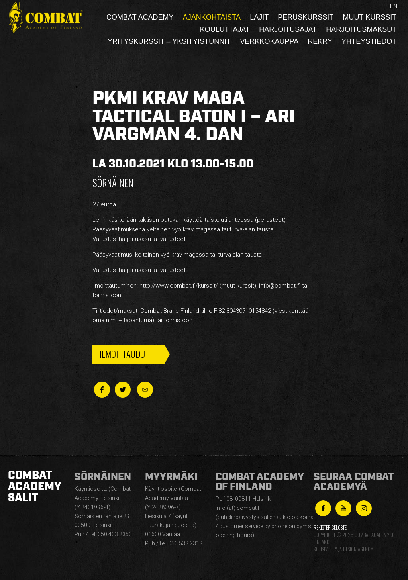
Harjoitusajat (288, 29)
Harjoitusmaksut (361, 29)
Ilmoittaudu (122, 354)
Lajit (259, 17)
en (393, 6)
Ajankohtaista (212, 17)
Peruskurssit (305, 17)
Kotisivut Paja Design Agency (343, 549)
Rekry (320, 41)
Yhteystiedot (368, 41)
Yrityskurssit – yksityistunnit (169, 41)
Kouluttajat (225, 29)
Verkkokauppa (269, 41)
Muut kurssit (370, 17)
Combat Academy (139, 17)
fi (381, 6)
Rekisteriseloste (330, 527)
